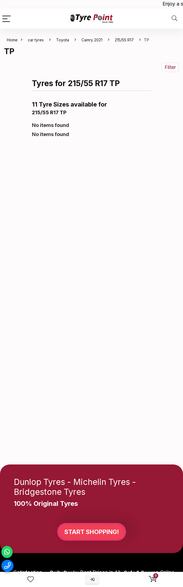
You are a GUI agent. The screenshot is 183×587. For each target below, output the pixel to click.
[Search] (174, 18)
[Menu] (6, 18)
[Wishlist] (30, 579)
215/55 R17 (124, 40)
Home (12, 40)
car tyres (36, 40)
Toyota (62, 40)
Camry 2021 (91, 40)
